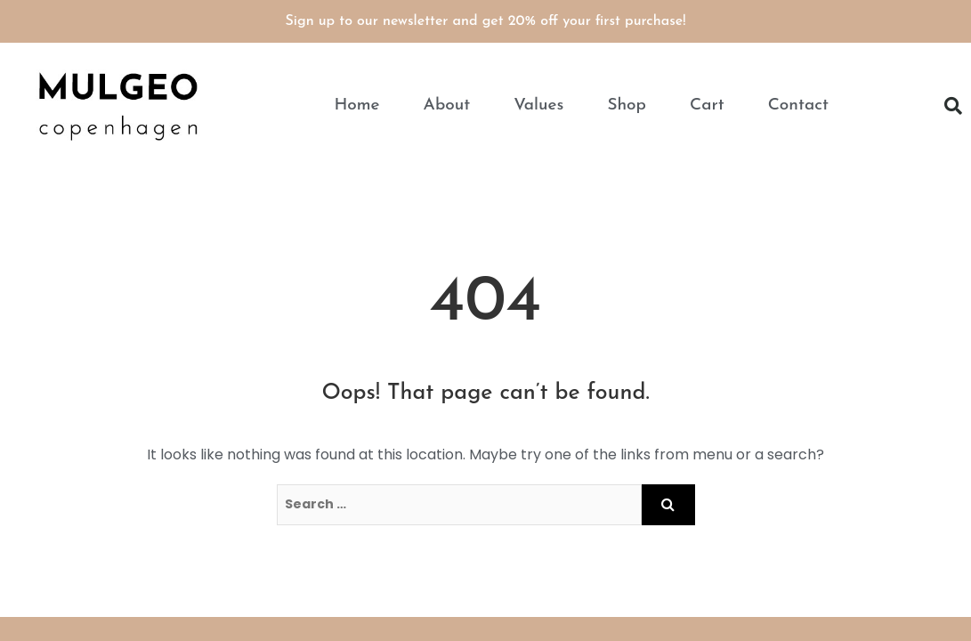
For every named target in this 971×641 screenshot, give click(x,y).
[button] (953, 106)
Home (356, 105)
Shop (626, 105)
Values (538, 105)
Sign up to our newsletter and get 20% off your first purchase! (486, 21)
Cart (707, 105)
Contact (798, 105)
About (447, 105)
